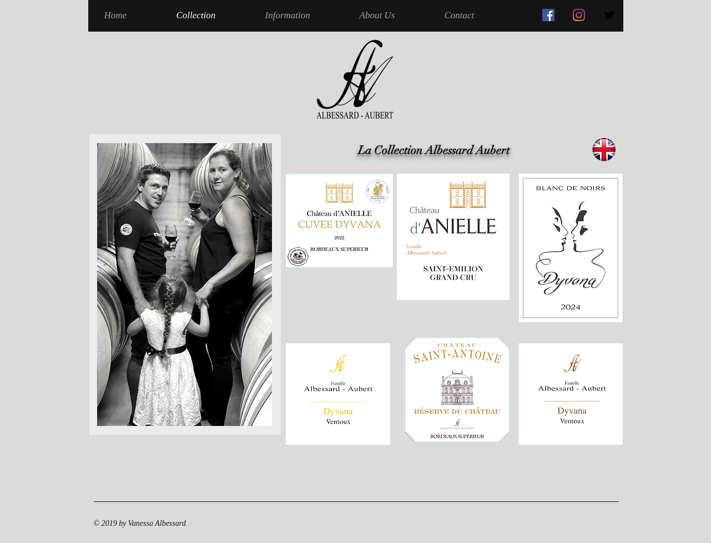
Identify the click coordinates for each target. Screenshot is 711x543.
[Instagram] (579, 15)
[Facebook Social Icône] (548, 15)
